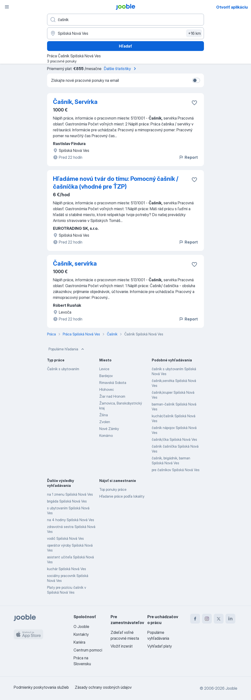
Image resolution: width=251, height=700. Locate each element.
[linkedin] (230, 619)
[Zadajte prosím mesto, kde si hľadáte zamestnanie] (125, 33)
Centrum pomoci (88, 650)
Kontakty (81, 634)
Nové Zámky (109, 429)
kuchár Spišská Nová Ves (66, 569)
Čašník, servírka (75, 263)
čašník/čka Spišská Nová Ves (174, 439)
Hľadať (125, 46)
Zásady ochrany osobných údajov (103, 687)
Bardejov (106, 376)
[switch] (196, 80)
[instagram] (207, 619)
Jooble (231, 688)
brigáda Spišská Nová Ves (67, 501)
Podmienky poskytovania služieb (41, 687)
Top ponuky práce (112, 489)
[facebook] (195, 619)
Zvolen (104, 422)
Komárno (106, 435)
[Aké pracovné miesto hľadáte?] (125, 19)
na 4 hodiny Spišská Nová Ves (70, 520)
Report (188, 157)
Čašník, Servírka (75, 101)
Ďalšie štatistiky (121, 69)
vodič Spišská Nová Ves (65, 538)
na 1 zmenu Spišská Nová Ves (70, 494)
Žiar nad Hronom (112, 396)
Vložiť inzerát (122, 646)
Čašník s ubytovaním (63, 369)
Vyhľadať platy (159, 646)
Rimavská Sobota (112, 383)
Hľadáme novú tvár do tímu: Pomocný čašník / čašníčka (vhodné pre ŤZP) (115, 182)
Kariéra (79, 642)
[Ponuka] (7, 7)
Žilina (103, 415)
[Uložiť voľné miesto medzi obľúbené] (194, 103)
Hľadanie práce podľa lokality (121, 496)
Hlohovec (106, 389)
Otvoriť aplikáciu (232, 7)
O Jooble (81, 626)
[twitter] (219, 619)
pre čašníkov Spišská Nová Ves (176, 470)
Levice (104, 369)
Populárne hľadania (67, 349)
